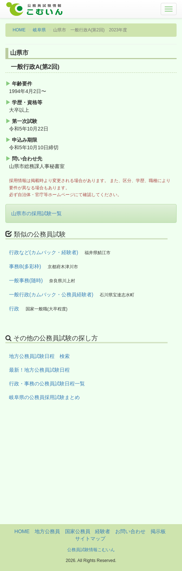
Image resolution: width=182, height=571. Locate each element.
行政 (14, 308)
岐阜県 (39, 29)
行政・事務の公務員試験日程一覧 (47, 383)
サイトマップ (90, 538)
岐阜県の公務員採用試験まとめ (44, 397)
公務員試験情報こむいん (91, 549)
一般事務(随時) (26, 280)
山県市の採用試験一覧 (36, 213)
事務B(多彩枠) (25, 266)
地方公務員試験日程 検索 (39, 356)
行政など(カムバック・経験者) (43, 252)
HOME (19, 29)
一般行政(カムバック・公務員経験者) (51, 294)
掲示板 (158, 531)
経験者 (102, 531)
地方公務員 (47, 531)
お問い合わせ (130, 531)
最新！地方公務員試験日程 (39, 370)
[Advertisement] (91, 473)
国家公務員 (77, 531)
